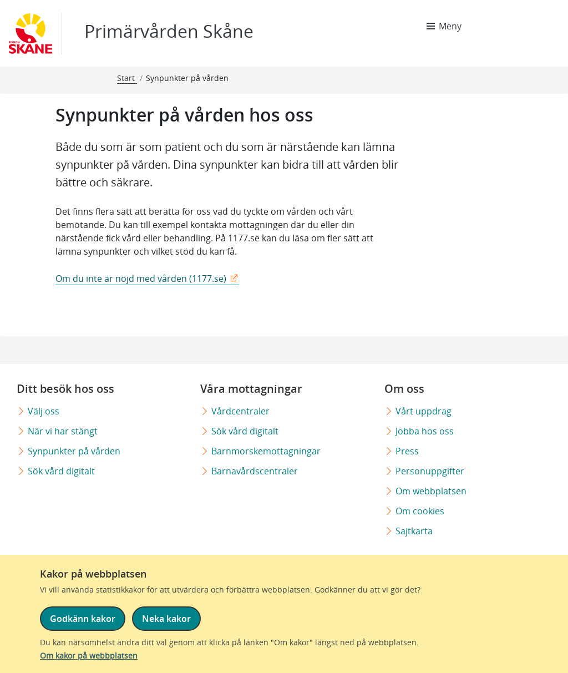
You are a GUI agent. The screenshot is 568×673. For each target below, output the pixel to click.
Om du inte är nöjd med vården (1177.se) (140, 278)
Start (127, 78)
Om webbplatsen (430, 491)
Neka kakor (166, 619)
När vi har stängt (63, 431)
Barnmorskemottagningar (266, 451)
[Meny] (444, 26)
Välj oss (43, 411)
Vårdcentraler (240, 411)
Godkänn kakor (82, 619)
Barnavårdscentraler (254, 471)
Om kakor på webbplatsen (89, 655)
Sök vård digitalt (61, 471)
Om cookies (419, 511)
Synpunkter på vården (74, 451)
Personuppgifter (429, 471)
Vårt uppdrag (423, 411)
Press (407, 451)
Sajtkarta (414, 531)
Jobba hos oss (424, 431)
